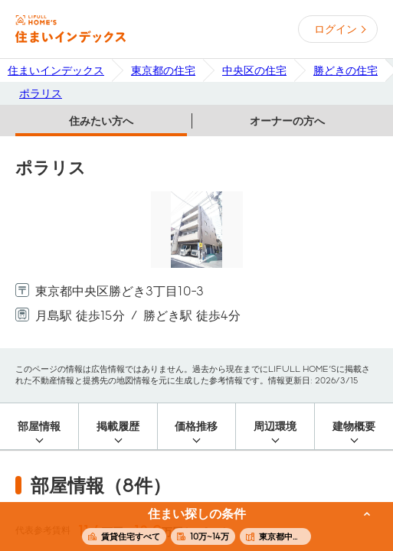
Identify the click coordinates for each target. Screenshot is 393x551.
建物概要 (353, 426)
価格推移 (196, 426)
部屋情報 (39, 426)
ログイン (335, 29)
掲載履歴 (118, 426)
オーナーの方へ (287, 121)
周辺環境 (275, 426)
